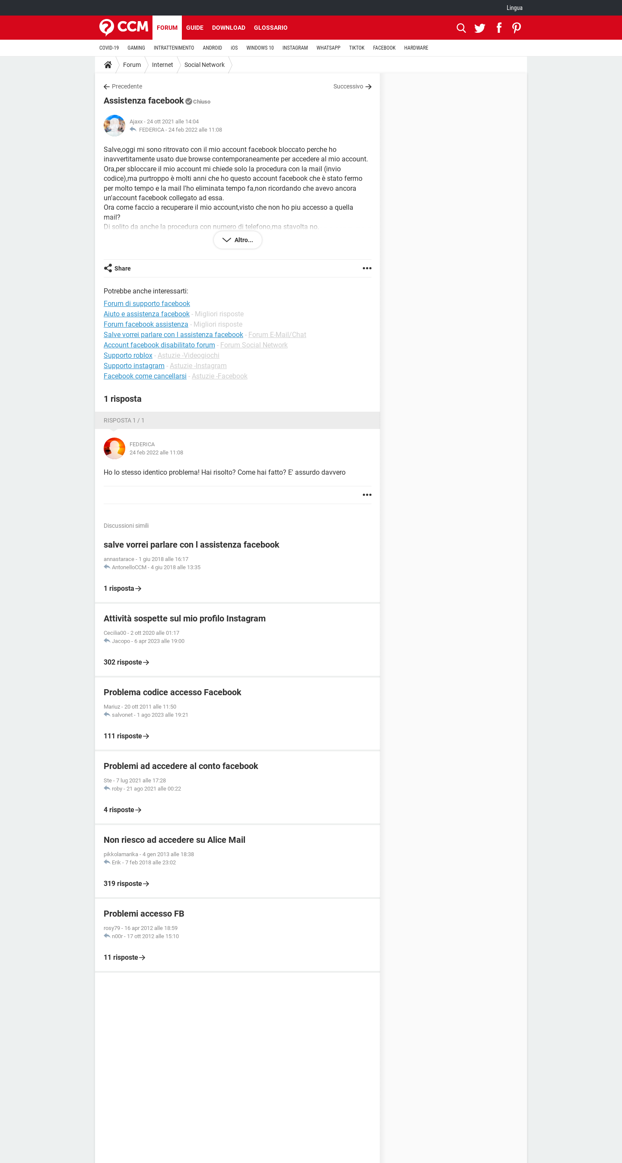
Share (122, 268)
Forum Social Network (254, 345)
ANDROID (212, 48)
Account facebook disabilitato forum (159, 345)
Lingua (515, 7)
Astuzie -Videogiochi (188, 355)
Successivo (348, 86)
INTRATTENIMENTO (174, 48)
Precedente (127, 86)
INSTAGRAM (295, 48)
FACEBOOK (384, 48)
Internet (162, 64)
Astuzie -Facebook (220, 376)
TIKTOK (357, 48)
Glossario (271, 27)
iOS (234, 48)
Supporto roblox (128, 355)
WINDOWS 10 (260, 48)
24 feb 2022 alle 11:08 (195, 129)
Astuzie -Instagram (198, 366)
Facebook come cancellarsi (145, 376)
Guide (194, 27)
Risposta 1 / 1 (124, 420)
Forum (167, 27)
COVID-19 (109, 48)
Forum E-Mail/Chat (277, 335)
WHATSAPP (328, 48)
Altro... (243, 239)
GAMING (136, 48)
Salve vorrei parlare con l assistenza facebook (173, 335)
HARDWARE (416, 48)
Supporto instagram (134, 366)
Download (228, 27)
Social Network (204, 64)
